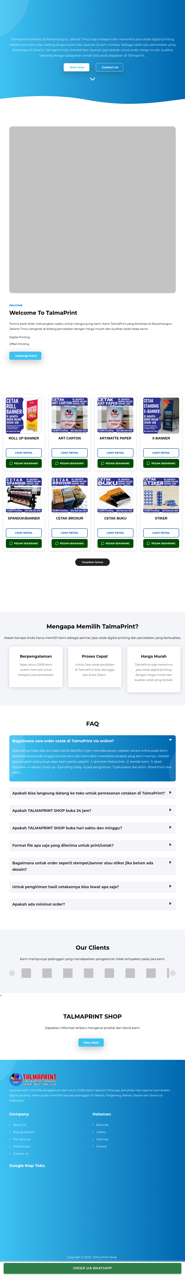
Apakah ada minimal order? (38, 904)
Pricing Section (24, 1132)
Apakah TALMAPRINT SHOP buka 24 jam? (51, 810)
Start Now (77, 67)
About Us (19, 1125)
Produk (101, 1146)
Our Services (22, 1139)
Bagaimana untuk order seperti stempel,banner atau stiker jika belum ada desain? (82, 866)
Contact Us (110, 67)
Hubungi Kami (26, 355)
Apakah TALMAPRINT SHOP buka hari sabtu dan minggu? (67, 828)
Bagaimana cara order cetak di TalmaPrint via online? (63, 741)
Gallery (101, 1132)
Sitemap (102, 1139)
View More (91, 1042)
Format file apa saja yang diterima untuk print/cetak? (63, 845)
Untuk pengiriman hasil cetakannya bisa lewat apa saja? (65, 887)
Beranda (102, 1125)
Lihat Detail (24, 452)
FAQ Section (22, 1146)
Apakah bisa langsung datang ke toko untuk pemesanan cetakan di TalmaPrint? (88, 793)
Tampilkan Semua (92, 562)
